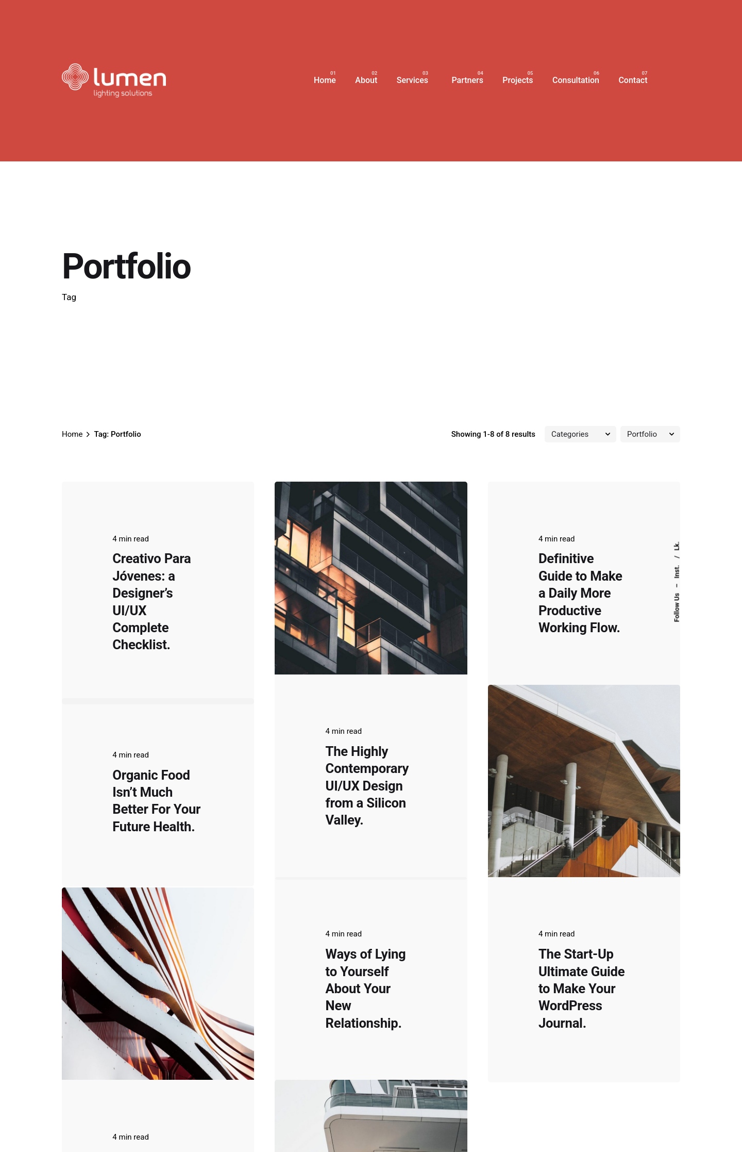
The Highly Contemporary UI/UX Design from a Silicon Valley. (367, 786)
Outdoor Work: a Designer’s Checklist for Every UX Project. (154, 1031)
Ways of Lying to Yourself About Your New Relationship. (366, 908)
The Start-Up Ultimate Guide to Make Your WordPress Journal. (581, 908)
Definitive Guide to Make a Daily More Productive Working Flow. (580, 593)
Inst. (677, 571)
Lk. (677, 546)
